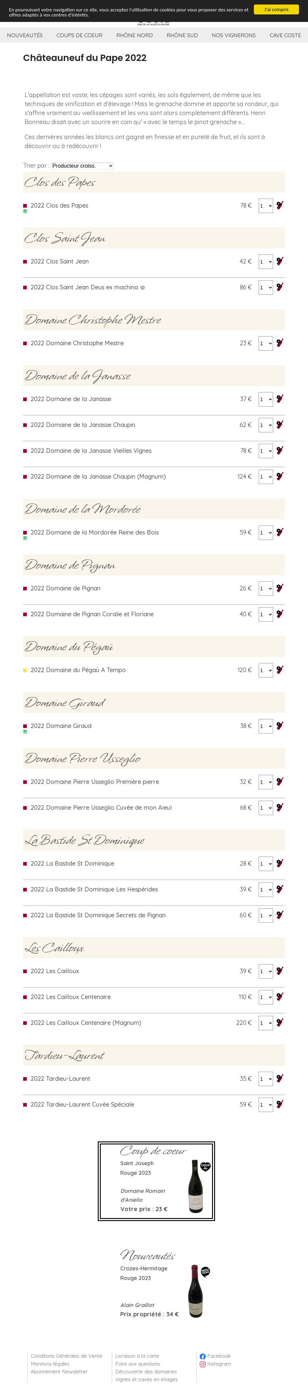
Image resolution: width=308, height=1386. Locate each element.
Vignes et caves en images (146, 1379)
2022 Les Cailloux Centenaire (71, 997)
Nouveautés (25, 35)
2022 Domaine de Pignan (65, 588)
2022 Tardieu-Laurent (60, 1078)
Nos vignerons (234, 35)
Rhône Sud (182, 35)
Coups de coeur (79, 35)
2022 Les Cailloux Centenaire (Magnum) (86, 1022)
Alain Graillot (137, 1305)
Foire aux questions (137, 1363)
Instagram (215, 1363)
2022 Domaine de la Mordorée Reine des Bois (95, 532)
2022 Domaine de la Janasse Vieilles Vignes (91, 450)
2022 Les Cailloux (55, 971)
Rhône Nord (134, 35)
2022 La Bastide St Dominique (72, 863)
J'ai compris (276, 9)
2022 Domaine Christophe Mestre (77, 343)
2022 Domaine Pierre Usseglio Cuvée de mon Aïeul (101, 807)
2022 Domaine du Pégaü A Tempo (78, 670)
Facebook (215, 1356)
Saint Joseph (137, 1163)
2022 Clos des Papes (59, 205)
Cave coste (285, 35)
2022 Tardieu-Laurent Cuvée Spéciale (82, 1104)
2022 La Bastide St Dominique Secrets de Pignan (98, 915)
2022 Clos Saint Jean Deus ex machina (88, 287)
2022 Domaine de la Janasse (71, 399)
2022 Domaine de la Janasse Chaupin (83, 424)
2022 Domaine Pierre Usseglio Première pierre (95, 781)
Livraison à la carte (137, 1356)
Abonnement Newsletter (59, 1371)
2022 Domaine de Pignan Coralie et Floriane (92, 614)
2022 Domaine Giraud (61, 726)
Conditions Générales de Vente (66, 1356)
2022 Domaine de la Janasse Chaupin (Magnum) (98, 476)
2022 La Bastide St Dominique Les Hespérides (94, 889)
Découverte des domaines (146, 1371)
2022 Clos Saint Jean (60, 261)
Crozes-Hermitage (144, 1268)
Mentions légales (50, 1363)
